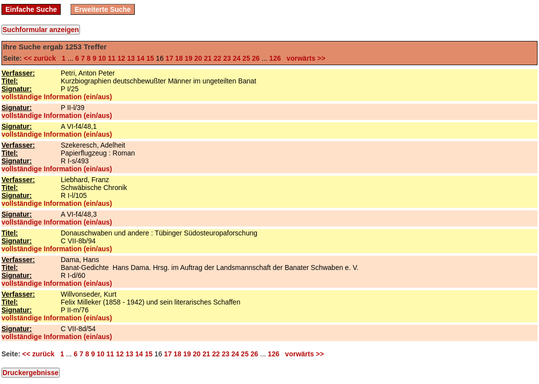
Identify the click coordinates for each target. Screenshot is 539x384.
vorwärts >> (304, 58)
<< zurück (42, 58)
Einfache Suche (31, 9)
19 (188, 58)
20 (198, 58)
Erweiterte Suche (103, 9)
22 (218, 58)
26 (256, 58)
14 (141, 58)
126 (275, 58)
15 (150, 58)
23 (227, 58)
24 (237, 58)
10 (102, 58)
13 (131, 58)
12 (121, 58)
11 (112, 58)
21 (208, 58)
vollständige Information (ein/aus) (56, 97)
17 (169, 58)
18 (179, 58)
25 (246, 58)
